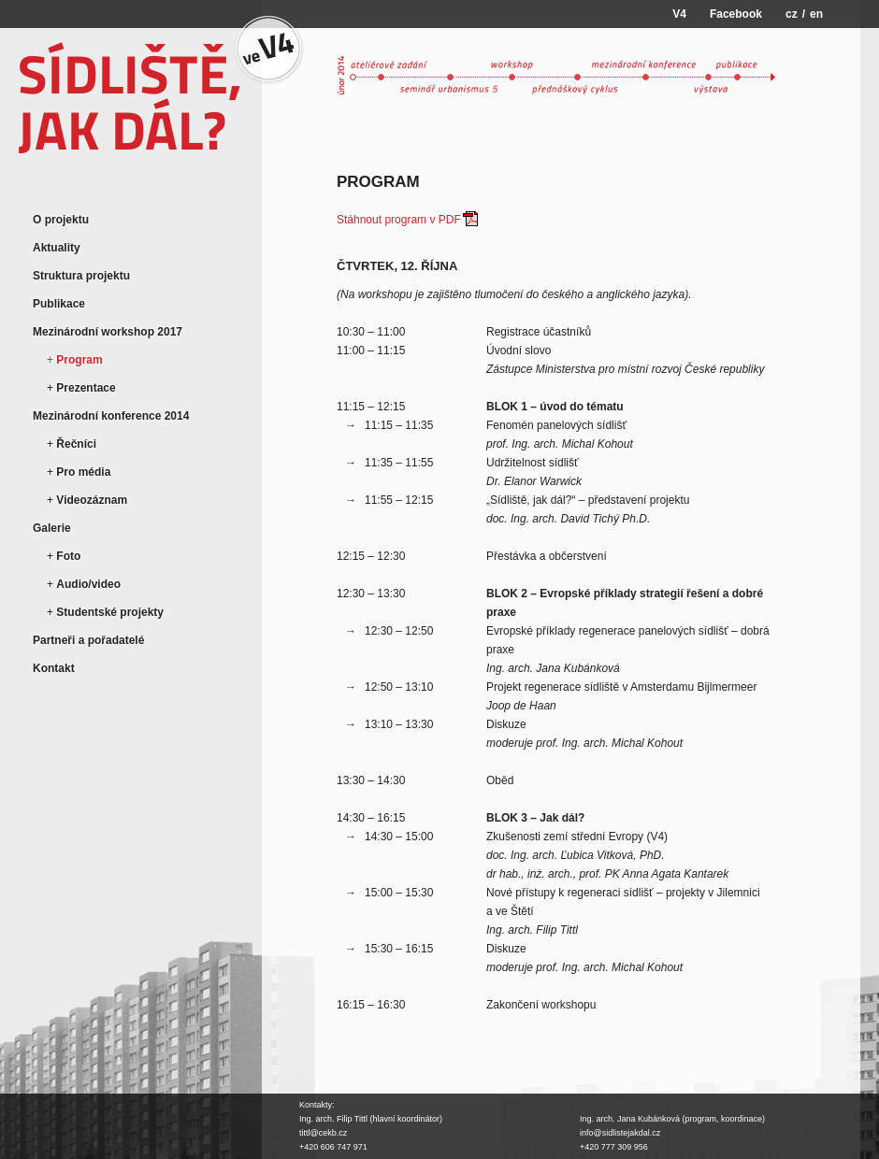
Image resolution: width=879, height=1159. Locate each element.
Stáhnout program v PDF (399, 219)
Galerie (52, 528)
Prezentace (85, 387)
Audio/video (88, 584)
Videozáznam (91, 500)
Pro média (83, 472)
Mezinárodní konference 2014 (111, 415)
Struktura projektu (81, 275)
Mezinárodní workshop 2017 (107, 331)
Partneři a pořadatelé (88, 640)
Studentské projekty (110, 612)
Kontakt (54, 668)
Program (79, 359)
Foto (68, 556)
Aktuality (56, 247)
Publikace (59, 303)
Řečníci (76, 444)
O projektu (61, 219)
